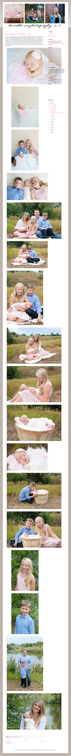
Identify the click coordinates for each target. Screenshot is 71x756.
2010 (51, 130)
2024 (51, 101)
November (53, 106)
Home (25, 740)
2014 (51, 124)
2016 (51, 121)
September (53, 109)
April (52, 117)
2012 (51, 127)
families (13, 737)
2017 (51, 103)
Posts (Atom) (12, 742)
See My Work (51, 36)
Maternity (51, 56)
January (52, 119)
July (51, 114)
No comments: (20, 736)
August (52, 111)
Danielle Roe (52, 62)
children (10, 737)
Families (51, 49)
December (53, 104)
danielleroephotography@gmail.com (55, 43)
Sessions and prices (53, 34)
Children (51, 55)
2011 (51, 129)
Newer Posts (8, 740)
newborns (16, 737)
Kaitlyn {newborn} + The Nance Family (18, 34)
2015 (51, 122)
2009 (51, 132)
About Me (51, 33)
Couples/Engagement (53, 57)
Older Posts (42, 740)
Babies (50, 53)
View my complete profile (53, 64)
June (52, 116)
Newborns (51, 52)
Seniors (50, 50)
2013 (51, 126)
